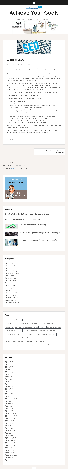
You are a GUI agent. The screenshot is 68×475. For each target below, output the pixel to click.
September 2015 (12, 455)
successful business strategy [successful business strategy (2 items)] (26, 341)
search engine (11, 285)
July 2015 (10, 457)
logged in (13, 168)
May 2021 (10, 389)
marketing (10, 278)
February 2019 (11, 413)
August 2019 (11, 401)
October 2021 (11, 384)
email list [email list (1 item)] (42, 323)
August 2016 (11, 445)
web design (10, 300)
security (9, 288)
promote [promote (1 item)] (24, 334)
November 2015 (12, 452)
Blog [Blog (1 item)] (25, 320)
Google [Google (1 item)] (36, 327)
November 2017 (12, 428)
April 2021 (10, 391)
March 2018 (10, 421)
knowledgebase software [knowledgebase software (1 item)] (54, 327)
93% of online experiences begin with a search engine (40, 233)
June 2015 (10, 460)
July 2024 (10, 367)
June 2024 (10, 369)
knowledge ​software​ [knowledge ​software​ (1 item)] (11, 330)
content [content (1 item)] (16, 323)
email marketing (12, 271)
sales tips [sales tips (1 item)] (8, 337)
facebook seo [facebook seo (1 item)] (10, 327)
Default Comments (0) (8, 165)
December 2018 (12, 416)
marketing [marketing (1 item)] (43, 330)
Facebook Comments (20, 165)
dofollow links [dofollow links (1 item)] (35, 323)
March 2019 (10, 411)
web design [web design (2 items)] (30, 345)
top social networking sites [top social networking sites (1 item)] (13, 345)
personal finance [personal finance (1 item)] (10, 334)
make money (11, 275)
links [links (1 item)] (20, 330)
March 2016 (10, 448)
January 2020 (11, 396)
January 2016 (11, 450)
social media (11, 293)
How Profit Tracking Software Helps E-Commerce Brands (27, 214)
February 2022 (11, 381)
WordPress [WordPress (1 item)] (48, 345)
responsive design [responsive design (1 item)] (47, 334)
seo (29, 64)
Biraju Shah (21, 64)
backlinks (10, 263)
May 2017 (10, 435)
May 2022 (10, 376)
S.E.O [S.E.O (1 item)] (54, 334)
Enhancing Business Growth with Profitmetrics (22, 219)
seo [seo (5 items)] (13, 337)
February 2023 (11, 372)
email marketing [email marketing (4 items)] (51, 323)
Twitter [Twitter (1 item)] (24, 345)
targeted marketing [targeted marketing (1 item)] (40, 341)
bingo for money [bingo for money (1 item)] (17, 320)
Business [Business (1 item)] (37, 320)
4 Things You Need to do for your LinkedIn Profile (38, 240)
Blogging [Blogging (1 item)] (30, 320)
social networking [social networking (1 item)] (52, 337)
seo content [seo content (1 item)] (19, 337)
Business (10, 266)
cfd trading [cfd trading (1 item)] (9, 323)
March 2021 (10, 394)
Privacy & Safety (12, 280)
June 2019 (10, 406)
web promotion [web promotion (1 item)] (39, 345)
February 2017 (11, 438)
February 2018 (11, 423)
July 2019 (10, 403)
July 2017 (10, 433)
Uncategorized (11, 298)
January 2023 (11, 374)
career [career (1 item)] (56, 320)
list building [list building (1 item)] (26, 330)
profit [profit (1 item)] (18, 334)
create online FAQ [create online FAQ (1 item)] (24, 323)
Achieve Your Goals (34, 12)
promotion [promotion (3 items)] (31, 334)
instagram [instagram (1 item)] (42, 327)
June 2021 (10, 386)
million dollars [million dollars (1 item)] (51, 330)
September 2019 (12, 399)
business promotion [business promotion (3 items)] (46, 320)
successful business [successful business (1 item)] (11, 341)
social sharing (11, 295)
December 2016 (12, 440)
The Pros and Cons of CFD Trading (33, 225)
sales (8, 283)
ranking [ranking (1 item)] (38, 334)
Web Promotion (12, 302)
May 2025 (10, 362)
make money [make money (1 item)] (34, 330)
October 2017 (11, 430)
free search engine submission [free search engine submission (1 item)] (23, 327)
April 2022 (10, 379)
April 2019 (10, 408)
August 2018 (11, 418)
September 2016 (12, 443)
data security (11, 268)
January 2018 (11, 426)
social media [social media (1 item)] (27, 337)
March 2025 (10, 364)
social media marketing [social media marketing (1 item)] (39, 337)
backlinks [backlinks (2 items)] (8, 320)
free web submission (13, 273)
